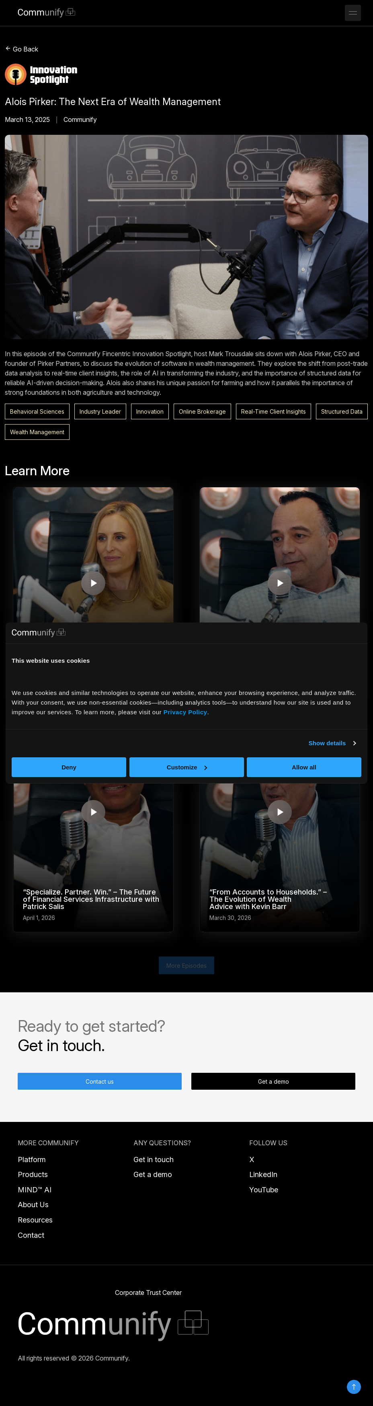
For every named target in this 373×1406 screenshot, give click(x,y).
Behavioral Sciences (37, 411)
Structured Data (342, 411)
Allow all (304, 767)
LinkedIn (263, 1174)
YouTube (263, 1189)
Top (354, 1387)
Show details (327, 743)
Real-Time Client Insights (273, 411)
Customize (187, 767)
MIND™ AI (34, 1189)
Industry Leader (100, 411)
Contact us (100, 1081)
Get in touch (153, 1159)
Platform (32, 1159)
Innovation (150, 411)
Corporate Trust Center (148, 1292)
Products (33, 1174)
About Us (33, 1204)
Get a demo (273, 1081)
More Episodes (186, 965)
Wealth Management (37, 432)
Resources (35, 1220)
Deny (68, 767)
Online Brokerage (202, 411)
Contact (31, 1235)
